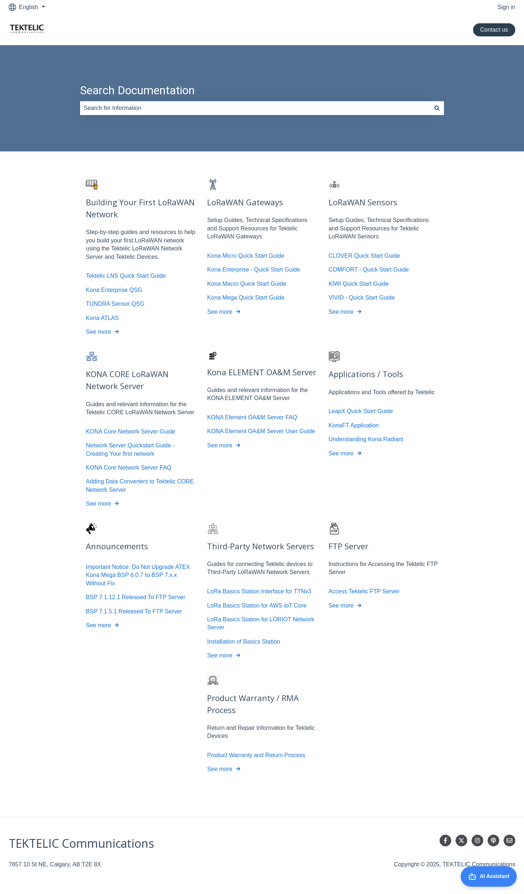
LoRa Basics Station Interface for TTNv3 (259, 591)
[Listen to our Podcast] (493, 840)
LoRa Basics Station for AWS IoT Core (256, 605)
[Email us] (509, 840)
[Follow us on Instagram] (477, 840)
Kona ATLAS (102, 318)
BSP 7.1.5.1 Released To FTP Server (134, 611)
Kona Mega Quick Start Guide (246, 297)
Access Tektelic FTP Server (364, 591)
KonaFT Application (354, 425)
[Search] (437, 108)
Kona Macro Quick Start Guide (246, 284)
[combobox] (255, 108)
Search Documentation (137, 90)
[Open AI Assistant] (489, 876)
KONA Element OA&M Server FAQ (252, 417)
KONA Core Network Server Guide (130, 431)
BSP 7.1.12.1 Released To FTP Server (135, 597)
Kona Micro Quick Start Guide (245, 256)
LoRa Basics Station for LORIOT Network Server (260, 623)
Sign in (506, 7)
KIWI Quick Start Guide (359, 284)
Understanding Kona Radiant (366, 439)
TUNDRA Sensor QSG (115, 304)
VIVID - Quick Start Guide (362, 297)
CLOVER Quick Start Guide (364, 256)
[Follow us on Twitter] (461, 840)
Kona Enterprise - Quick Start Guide (253, 270)
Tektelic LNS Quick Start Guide (126, 276)
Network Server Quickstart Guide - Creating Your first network (130, 450)
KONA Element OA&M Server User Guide (261, 431)
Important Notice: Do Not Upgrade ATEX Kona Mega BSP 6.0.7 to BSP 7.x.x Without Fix (138, 575)
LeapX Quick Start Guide (361, 411)
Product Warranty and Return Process (256, 755)
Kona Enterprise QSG (114, 290)
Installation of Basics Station (243, 641)
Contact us (494, 30)
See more (98, 332)
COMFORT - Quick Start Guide (369, 270)
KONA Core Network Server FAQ (128, 467)
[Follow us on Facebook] (445, 840)
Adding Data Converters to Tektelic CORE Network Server (140, 486)
